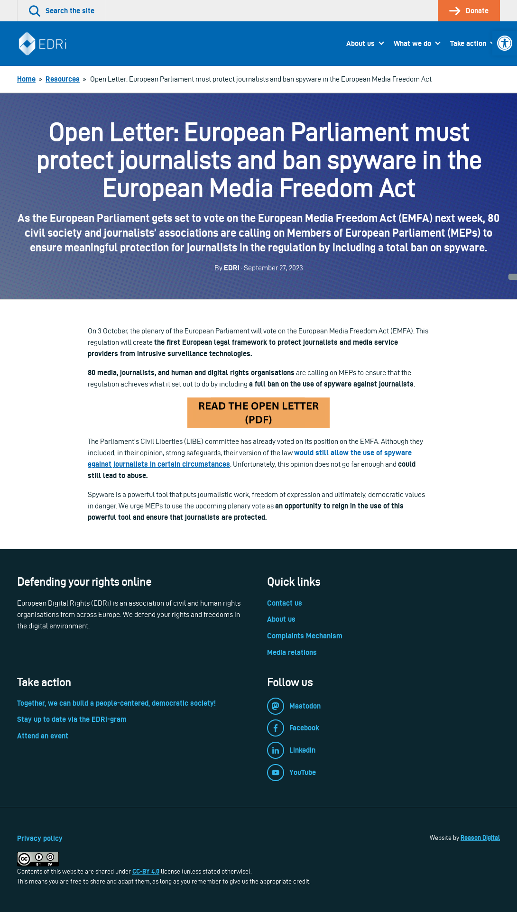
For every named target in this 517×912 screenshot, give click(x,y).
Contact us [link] (284, 603)
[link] (504, 43)
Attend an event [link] (42, 736)
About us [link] (360, 43)
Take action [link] (468, 43)
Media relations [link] (292, 652)
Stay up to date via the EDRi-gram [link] (72, 719)
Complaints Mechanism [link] (304, 636)
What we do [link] (412, 43)
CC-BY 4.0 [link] (145, 871)
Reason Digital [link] (480, 837)
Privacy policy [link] (40, 838)
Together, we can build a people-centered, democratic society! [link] (116, 703)
